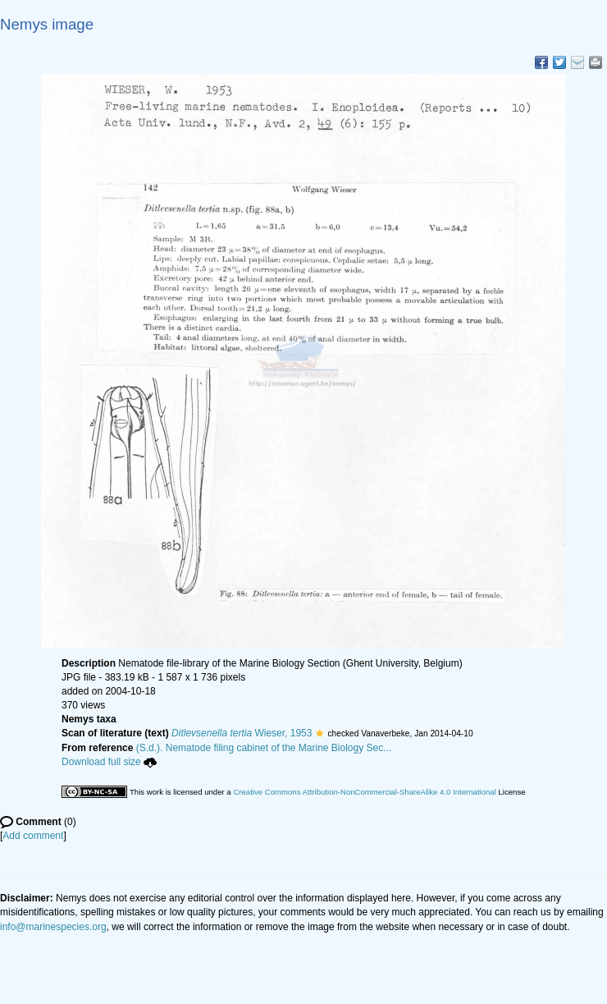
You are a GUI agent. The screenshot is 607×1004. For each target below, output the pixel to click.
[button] (319, 733)
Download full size (109, 762)
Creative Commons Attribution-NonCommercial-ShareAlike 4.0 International (364, 791)
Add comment (32, 835)
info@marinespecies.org (53, 927)
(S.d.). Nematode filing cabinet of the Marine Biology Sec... (264, 748)
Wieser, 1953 (241, 733)
